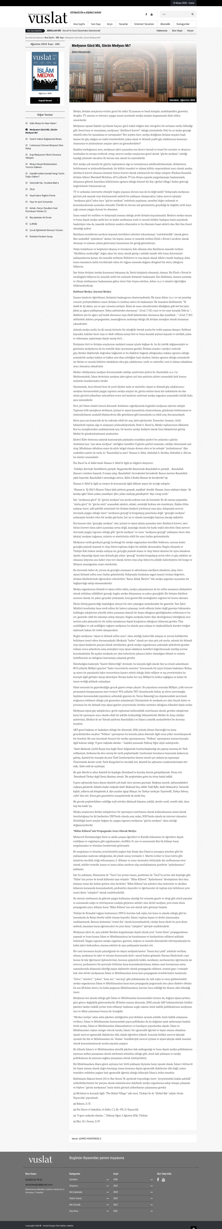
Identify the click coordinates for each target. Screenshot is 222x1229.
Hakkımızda (161, 30)
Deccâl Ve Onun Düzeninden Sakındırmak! (73, 30)
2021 (115, 1210)
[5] (136, 851)
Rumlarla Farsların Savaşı (39, 236)
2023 (115, 1198)
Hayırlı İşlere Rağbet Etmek (40, 195)
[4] (90, 806)
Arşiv (110, 24)
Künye (190, 30)
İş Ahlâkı (31, 223)
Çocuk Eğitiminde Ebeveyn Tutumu (44, 230)
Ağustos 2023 (187, 99)
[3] (166, 478)
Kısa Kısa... (74, 1210)
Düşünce (73, 1185)
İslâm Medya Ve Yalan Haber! (40, 123)
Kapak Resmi (45, 100)
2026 (115, 1179)
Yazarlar (123, 24)
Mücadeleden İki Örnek (38, 217)
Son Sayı (96, 24)
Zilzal (30, 189)
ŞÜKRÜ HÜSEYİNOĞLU (90, 1138)
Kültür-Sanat (75, 1198)
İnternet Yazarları (144, 24)
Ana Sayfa (79, 24)
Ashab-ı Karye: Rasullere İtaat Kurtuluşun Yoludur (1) (41, 210)
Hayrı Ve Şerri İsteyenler (39, 201)
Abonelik (165, 24)
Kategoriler (183, 24)
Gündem (174, 99)
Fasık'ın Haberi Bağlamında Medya (43, 138)
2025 (115, 1185)
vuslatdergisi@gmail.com (38, 1184)
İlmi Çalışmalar (75, 1192)
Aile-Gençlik (74, 1204)
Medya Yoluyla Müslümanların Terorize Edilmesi (41, 166)
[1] (104, 186)
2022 (115, 1204)
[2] (91, 285)
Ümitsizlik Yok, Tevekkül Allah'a (42, 182)
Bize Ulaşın (177, 30)
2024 (115, 1192)
